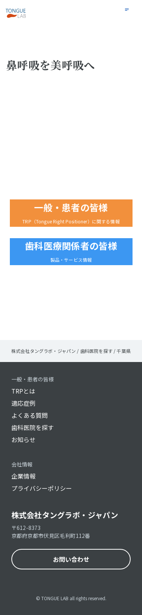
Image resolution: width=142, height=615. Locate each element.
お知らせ (23, 439)
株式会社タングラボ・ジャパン (64, 514)
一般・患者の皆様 (32, 379)
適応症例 (23, 403)
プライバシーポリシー (41, 488)
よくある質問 (29, 415)
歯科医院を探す (32, 427)
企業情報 (23, 476)
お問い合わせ (71, 559)
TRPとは (23, 390)
